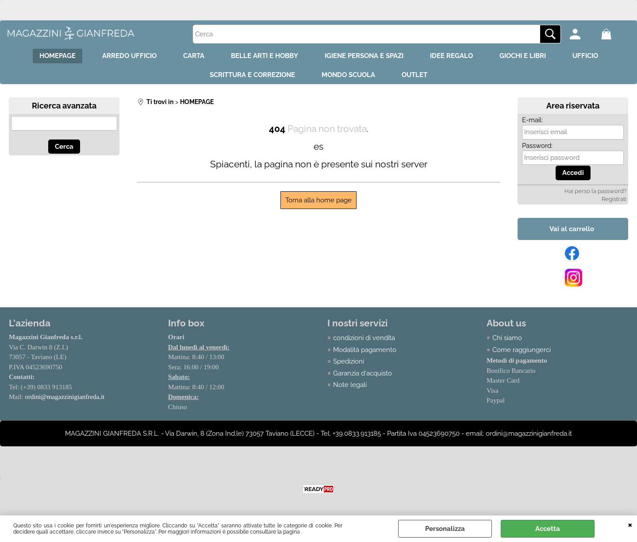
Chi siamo (507, 338)
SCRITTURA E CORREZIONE (252, 75)
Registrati (614, 199)
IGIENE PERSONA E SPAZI (364, 56)
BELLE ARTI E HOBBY (264, 56)
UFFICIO (585, 56)
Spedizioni (348, 361)
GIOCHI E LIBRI (522, 56)
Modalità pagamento (364, 350)
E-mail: (532, 120)
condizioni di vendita (364, 338)
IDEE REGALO (451, 56)
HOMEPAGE (57, 56)
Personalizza (445, 529)
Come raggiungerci (521, 350)
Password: (537, 146)
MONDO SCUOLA (348, 75)
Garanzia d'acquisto (362, 373)
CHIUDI (630, 524)
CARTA (193, 56)
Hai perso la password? (595, 191)
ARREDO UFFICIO (129, 56)
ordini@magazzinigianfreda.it (64, 396)
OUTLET (414, 75)
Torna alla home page (318, 200)
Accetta (547, 529)
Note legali (350, 385)
